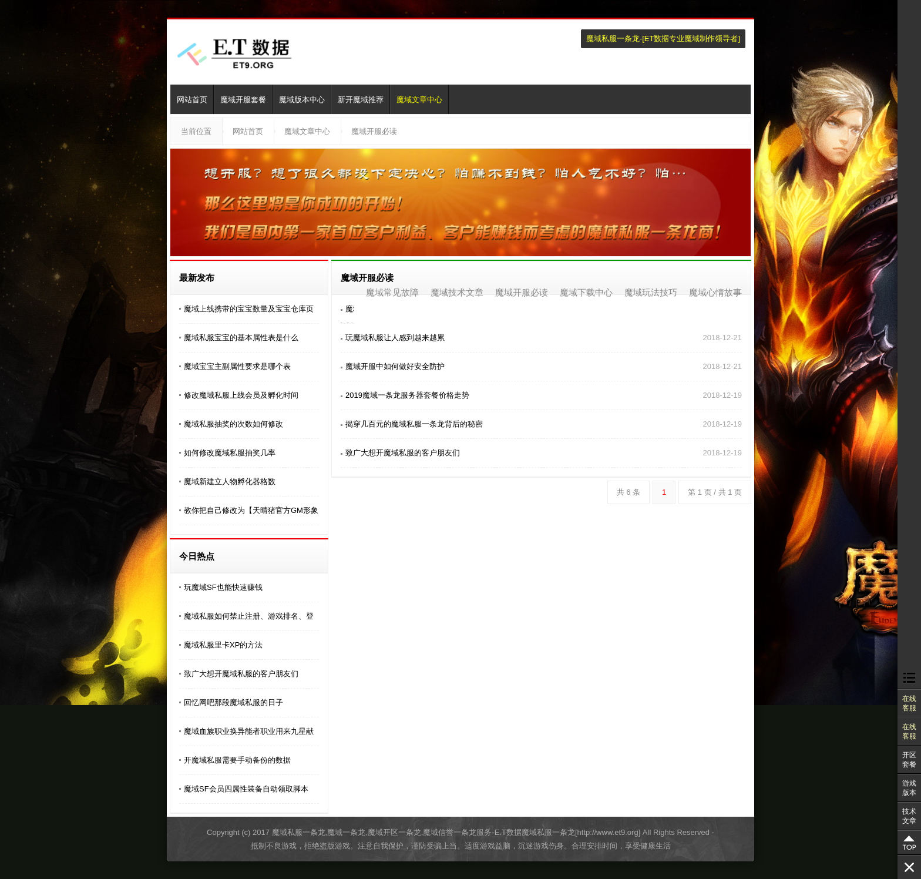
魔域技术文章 (457, 292)
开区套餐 (909, 760)
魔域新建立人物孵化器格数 (229, 481)
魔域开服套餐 (243, 99)
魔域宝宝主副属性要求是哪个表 (237, 366)
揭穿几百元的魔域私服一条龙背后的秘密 (414, 424)
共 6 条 (628, 492)
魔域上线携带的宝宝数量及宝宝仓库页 (249, 308)
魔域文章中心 (419, 99)
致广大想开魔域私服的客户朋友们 (241, 673)
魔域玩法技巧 (650, 292)
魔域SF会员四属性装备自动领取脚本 (246, 788)
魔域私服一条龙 (613, 38)
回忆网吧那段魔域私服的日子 (233, 702)
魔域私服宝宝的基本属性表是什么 (241, 337)
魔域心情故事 (715, 292)
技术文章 (909, 816)
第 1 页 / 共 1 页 (715, 492)
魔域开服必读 (374, 131)
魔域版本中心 (302, 99)
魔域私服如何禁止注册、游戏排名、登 (249, 616)
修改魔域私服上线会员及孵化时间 (241, 395)
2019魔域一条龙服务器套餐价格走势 (407, 395)
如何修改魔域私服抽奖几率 (229, 452)
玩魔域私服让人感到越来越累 (395, 337)
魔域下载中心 (586, 292)
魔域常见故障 (392, 292)
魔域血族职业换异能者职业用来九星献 (249, 731)
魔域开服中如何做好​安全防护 (395, 366)
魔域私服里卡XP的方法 (223, 644)
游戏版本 (909, 788)
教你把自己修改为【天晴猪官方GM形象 (251, 510)
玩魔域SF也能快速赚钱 (223, 587)
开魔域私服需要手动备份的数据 (237, 760)
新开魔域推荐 (361, 99)
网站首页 (192, 99)
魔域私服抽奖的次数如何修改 (233, 424)
